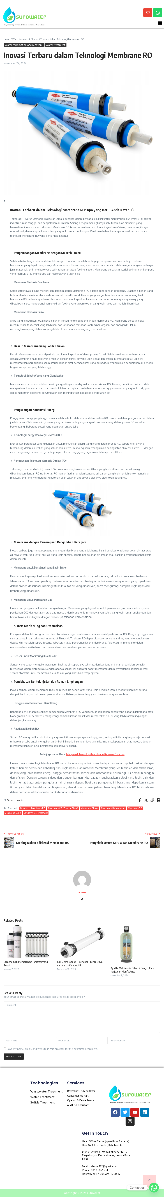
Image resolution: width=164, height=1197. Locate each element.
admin (82, 892)
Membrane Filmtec (89, 808)
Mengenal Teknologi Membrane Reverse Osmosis (95, 754)
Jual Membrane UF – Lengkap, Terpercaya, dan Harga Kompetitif (80, 963)
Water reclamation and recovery (23, 44)
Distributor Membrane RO (32, 808)
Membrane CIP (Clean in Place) (63, 808)
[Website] (82, 899)
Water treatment (21, 39)
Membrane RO (135, 808)
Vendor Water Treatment (36, 813)
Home (7, 39)
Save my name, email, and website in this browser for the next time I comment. (52, 1048)
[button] (119, 24)
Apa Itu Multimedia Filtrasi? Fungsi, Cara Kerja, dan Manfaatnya (132, 969)
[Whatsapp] (154, 1188)
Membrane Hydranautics (113, 808)
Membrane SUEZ (12, 813)
